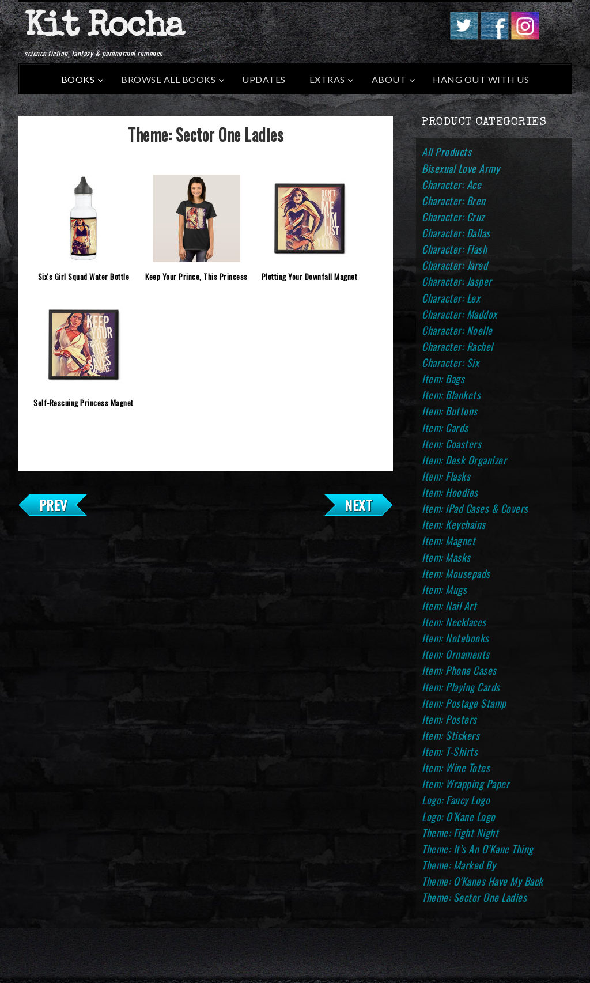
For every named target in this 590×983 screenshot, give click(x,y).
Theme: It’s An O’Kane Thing (478, 848)
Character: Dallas (456, 232)
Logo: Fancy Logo (456, 799)
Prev (53, 504)
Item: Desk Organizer (464, 459)
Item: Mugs (444, 589)
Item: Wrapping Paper (465, 783)
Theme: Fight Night (460, 832)
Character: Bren (454, 200)
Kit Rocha (103, 28)
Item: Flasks (446, 475)
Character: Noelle (457, 330)
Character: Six (450, 362)
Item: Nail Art (449, 605)
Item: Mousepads (456, 573)
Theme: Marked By (459, 864)
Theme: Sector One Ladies (474, 897)
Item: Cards (445, 427)
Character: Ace (451, 184)
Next (358, 504)
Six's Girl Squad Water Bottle (84, 276)
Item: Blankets (451, 394)
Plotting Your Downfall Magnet (310, 276)
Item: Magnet (448, 540)
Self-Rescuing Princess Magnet (83, 403)
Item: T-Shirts (450, 751)
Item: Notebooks (455, 637)
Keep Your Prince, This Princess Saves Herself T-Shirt (196, 279)
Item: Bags (443, 378)
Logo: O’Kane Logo (459, 816)
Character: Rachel (457, 346)
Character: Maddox (459, 314)
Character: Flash (454, 248)
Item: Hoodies (450, 492)
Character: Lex (451, 297)
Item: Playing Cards (461, 686)
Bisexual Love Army (461, 168)
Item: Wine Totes (456, 767)
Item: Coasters (451, 443)
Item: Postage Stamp (464, 702)
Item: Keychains (454, 524)
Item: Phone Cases (459, 670)
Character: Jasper (457, 281)
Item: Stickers (450, 735)
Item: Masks (446, 557)
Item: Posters (449, 719)
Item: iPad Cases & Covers (475, 508)
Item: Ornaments (456, 653)
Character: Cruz (453, 216)
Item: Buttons (450, 410)
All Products (446, 151)
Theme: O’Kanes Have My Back (482, 881)
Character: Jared (454, 265)
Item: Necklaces (454, 621)
